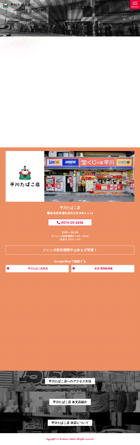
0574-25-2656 (70, 223)
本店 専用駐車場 (103, 268)
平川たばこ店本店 (38, 268)
